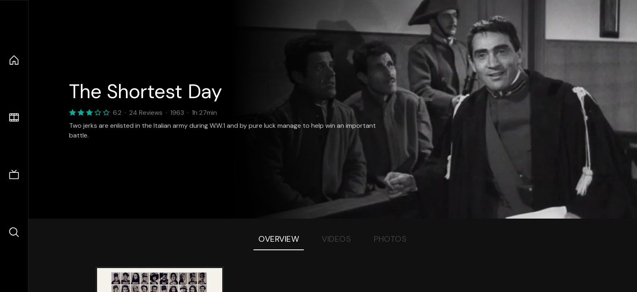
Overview (278, 239)
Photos (390, 239)
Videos (336, 239)
